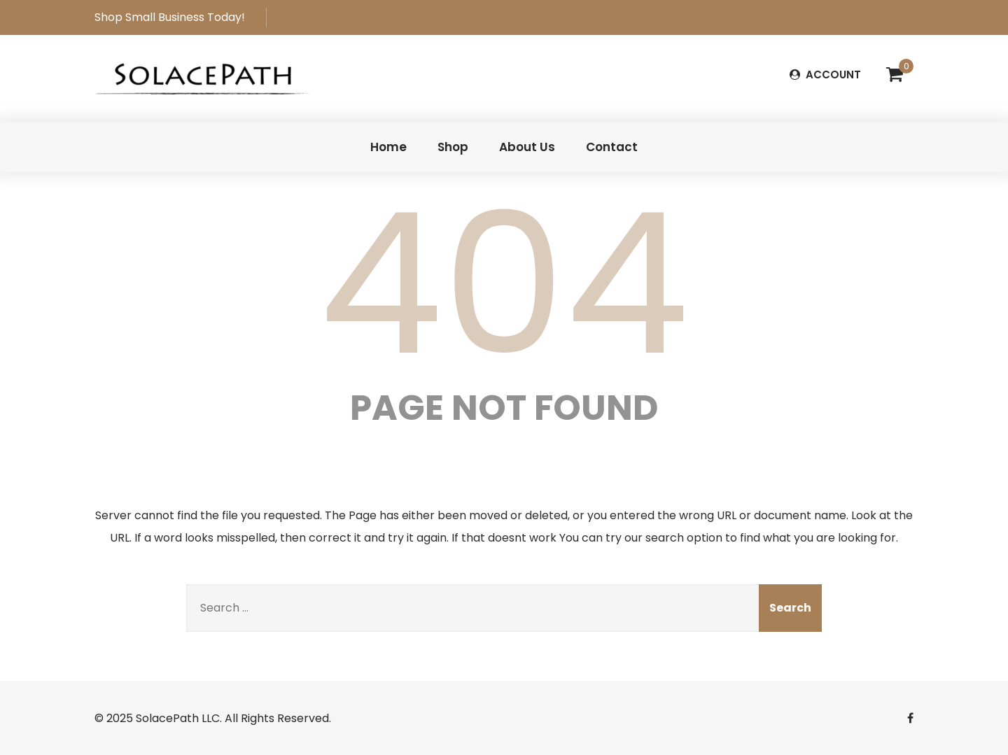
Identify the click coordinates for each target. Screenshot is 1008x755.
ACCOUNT (825, 74)
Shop (453, 147)
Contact (612, 147)
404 (504, 284)
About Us (527, 147)
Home (388, 147)
